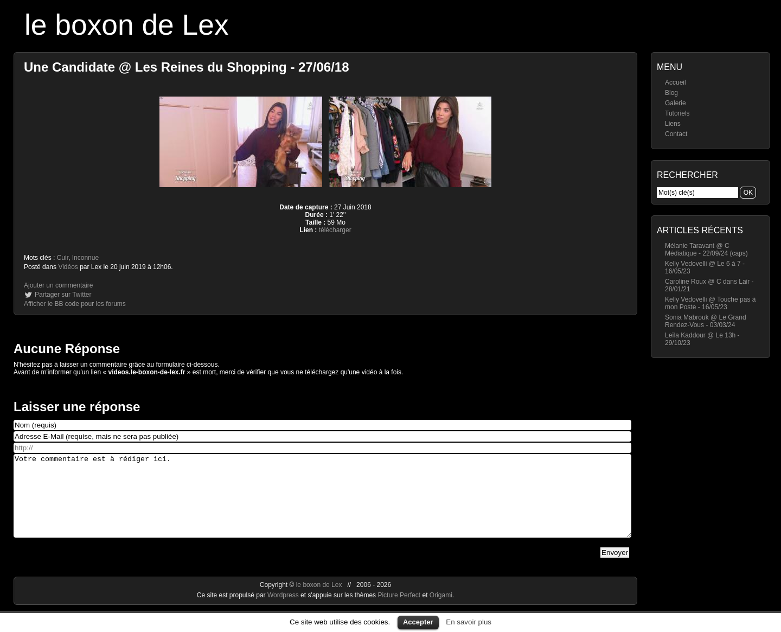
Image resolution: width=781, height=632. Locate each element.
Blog (671, 93)
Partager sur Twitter (63, 294)
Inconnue (85, 257)
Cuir (62, 257)
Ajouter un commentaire (58, 285)
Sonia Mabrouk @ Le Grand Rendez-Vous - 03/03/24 (705, 321)
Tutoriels (677, 113)
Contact (676, 134)
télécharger (335, 230)
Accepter (418, 622)
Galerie (675, 103)
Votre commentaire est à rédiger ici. (322, 504)
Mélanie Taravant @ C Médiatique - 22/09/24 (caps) (706, 249)
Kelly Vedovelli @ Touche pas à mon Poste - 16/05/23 (710, 303)
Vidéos (68, 267)
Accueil (675, 82)
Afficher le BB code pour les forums (75, 304)
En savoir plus (468, 622)
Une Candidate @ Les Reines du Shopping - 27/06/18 (186, 67)
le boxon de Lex (126, 25)
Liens (673, 123)
